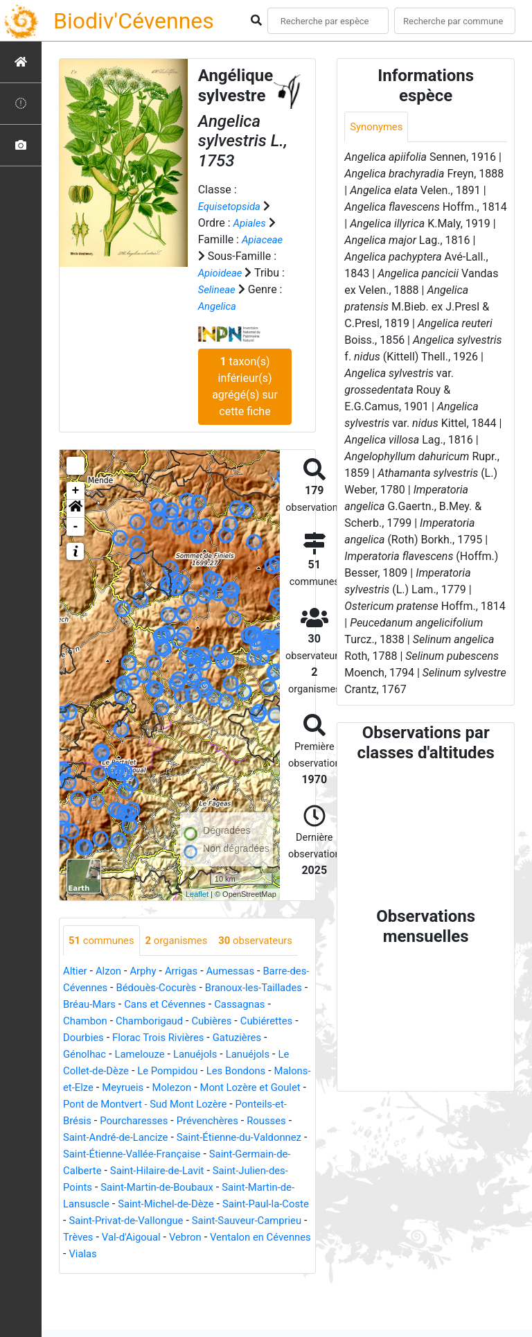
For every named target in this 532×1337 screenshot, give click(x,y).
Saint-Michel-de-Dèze (115, 1252)
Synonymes (378, 127)
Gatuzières (89, 1086)
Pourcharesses (264, 1153)
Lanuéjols (266, 1086)
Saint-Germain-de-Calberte (184, 1202)
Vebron (193, 1286)
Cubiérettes (97, 1069)
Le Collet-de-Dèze (162, 1103)
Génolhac (147, 1086)
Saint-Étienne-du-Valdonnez (130, 1186)
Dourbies (155, 1069)
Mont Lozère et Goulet (117, 1136)
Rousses (160, 1169)
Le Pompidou (245, 1103)
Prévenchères (96, 1169)
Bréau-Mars (144, 1036)
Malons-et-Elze (152, 1119)
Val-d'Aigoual (136, 1286)
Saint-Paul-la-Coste (222, 1252)
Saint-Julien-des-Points (201, 1219)
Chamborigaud (219, 1053)
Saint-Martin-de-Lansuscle (230, 1236)
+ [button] (76, 490)
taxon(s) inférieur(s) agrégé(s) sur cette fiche (245, 386)
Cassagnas (90, 1053)
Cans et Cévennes (225, 1036)
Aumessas (241, 1003)
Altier (76, 1003)
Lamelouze (206, 1086)
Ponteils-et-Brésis (176, 1153)
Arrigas (188, 1003)
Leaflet (197, 894)
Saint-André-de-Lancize (246, 1169)
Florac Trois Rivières (235, 1069)
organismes (184, 940)
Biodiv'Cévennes (133, 21)
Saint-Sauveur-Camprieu (226, 1269)
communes (104, 940)
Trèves (79, 1286)
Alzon (111, 1003)
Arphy (148, 1003)
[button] (75, 509)
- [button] (76, 526)
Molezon (271, 1119)
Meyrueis (219, 1119)
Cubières (286, 1053)
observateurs (108, 972)
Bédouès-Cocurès (184, 1019)
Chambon (150, 1053)
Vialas (135, 1302)
